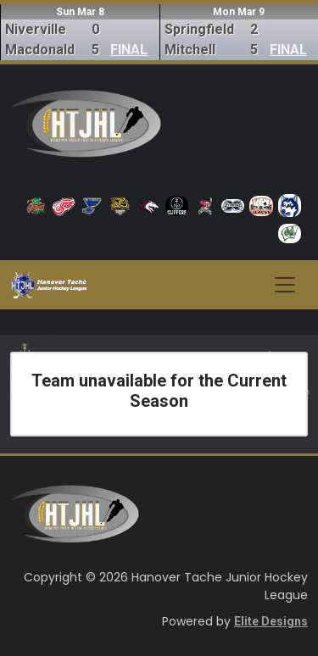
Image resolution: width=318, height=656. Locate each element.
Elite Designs (271, 621)
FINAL (129, 50)
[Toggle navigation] (285, 285)
